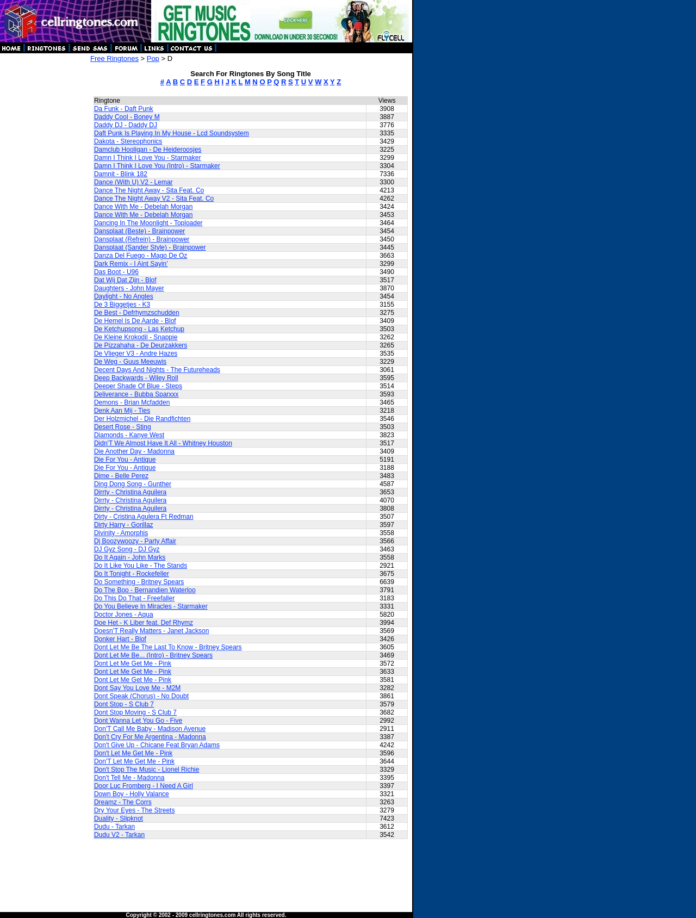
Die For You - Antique (125, 459)
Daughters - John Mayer (129, 288)
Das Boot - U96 (116, 272)
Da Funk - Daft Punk (123, 109)
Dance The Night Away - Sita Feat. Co (149, 190)
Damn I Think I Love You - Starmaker (147, 158)
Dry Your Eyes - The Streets (134, 810)
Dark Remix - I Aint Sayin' (131, 264)
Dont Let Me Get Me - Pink (132, 663)
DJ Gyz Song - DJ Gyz (127, 549)
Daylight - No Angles (123, 296)
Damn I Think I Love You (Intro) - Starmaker (157, 166)
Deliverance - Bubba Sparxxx (136, 394)
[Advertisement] (44, 217)
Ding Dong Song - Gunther (132, 484)
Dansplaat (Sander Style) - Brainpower (150, 247)
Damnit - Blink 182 (120, 174)
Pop (153, 58)
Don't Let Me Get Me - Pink (133, 753)
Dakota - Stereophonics (128, 141)
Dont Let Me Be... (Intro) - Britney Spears (153, 655)
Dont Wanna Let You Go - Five (138, 720)
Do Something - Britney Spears (139, 582)
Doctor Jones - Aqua (123, 614)
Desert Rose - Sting (122, 427)
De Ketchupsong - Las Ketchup (139, 329)
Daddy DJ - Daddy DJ (125, 125)
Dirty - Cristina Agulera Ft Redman (144, 516)
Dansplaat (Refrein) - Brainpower (141, 239)
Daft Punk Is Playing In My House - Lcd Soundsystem (171, 133)
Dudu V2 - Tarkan (119, 835)
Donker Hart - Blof (120, 639)
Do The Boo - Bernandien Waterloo (145, 590)
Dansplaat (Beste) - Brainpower (139, 231)
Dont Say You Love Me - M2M (137, 688)
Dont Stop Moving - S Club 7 (135, 712)
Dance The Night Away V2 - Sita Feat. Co (154, 198)
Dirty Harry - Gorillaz (123, 525)
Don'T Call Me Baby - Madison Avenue (150, 729)
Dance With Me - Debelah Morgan (143, 206)
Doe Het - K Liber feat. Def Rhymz (143, 623)
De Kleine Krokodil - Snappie (135, 337)
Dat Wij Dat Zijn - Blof (125, 280)
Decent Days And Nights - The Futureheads (157, 370)
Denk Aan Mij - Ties (122, 410)
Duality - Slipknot (118, 818)
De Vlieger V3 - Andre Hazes (135, 353)
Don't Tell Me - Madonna (129, 777)
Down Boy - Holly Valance (131, 794)
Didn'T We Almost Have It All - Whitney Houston (163, 443)
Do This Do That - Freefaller (134, 598)
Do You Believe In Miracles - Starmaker (151, 606)
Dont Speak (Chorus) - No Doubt (141, 696)
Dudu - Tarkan (114, 826)
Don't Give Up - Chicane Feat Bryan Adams (157, 745)
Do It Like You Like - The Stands (140, 565)
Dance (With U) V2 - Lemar (133, 182)
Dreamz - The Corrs (123, 802)
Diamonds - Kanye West (129, 435)
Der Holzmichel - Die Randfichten (142, 419)
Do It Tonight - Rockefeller (131, 574)
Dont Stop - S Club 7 (124, 704)
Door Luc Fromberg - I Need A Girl (143, 786)
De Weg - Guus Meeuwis (130, 361)
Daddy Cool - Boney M (127, 117)
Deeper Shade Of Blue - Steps (138, 386)
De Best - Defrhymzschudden (136, 313)
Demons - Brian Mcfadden (132, 402)
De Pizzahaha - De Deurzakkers (140, 345)
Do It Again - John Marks (129, 557)
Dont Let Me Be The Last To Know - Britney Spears (168, 647)
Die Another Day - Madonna (134, 451)
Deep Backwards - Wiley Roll (136, 378)
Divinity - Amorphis (121, 533)
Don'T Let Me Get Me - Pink (134, 761)
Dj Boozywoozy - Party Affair (135, 541)
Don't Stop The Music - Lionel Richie (147, 769)
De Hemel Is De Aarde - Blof (135, 321)
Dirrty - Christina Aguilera (130, 492)
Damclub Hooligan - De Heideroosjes (147, 149)
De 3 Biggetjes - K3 (122, 304)
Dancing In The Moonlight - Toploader (148, 223)
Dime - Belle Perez (121, 476)
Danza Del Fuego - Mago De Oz (140, 255)
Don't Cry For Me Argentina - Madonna (150, 737)
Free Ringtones (114, 58)
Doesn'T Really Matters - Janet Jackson (151, 631)
